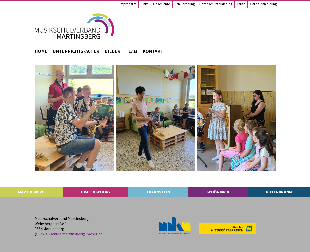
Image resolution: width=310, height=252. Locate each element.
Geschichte (161, 4)
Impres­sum (128, 4)
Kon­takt (153, 51)
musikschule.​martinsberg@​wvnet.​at (71, 233)
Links (145, 4)
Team (131, 51)
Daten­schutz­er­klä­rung (215, 4)
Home (41, 51)
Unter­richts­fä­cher (76, 51)
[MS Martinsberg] (74, 26)
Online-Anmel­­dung (263, 4)
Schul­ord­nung (185, 4)
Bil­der (112, 51)
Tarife (241, 4)
